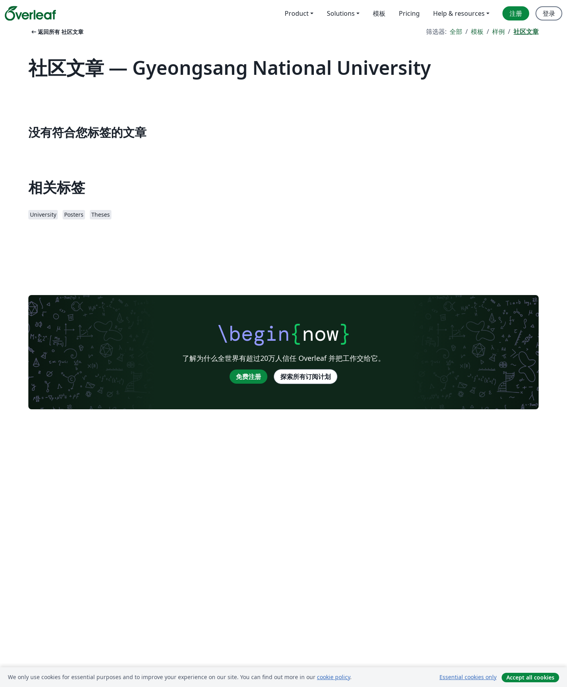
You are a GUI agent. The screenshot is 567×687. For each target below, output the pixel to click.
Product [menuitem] (297, 13)
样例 (498, 31)
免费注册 (248, 376)
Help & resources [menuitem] (459, 13)
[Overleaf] (30, 13)
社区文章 (526, 31)
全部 (456, 31)
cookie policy (333, 677)
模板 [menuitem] (379, 13)
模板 (477, 31)
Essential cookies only (468, 677)
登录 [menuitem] (549, 13)
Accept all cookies (530, 677)
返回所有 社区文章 (56, 31)
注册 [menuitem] (516, 13)
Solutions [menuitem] (341, 13)
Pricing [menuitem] (409, 13)
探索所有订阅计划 (305, 376)
